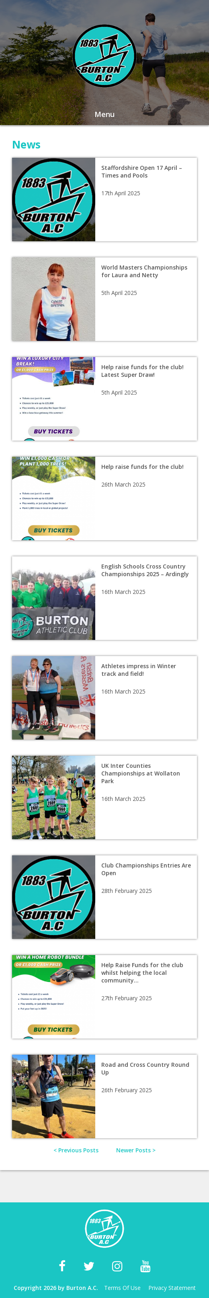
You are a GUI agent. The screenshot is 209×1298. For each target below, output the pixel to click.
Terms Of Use (122, 1288)
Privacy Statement (172, 1288)
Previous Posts (78, 1150)
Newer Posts (133, 1150)
